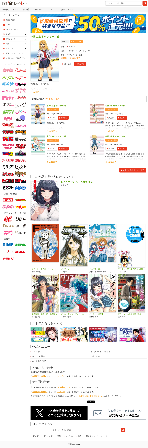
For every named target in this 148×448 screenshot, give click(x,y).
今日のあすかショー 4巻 (115, 136)
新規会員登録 (10, 20)
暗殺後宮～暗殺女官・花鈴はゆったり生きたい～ (45, 314)
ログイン (61, 376)
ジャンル (38, 9)
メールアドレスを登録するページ (88, 396)
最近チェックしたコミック (97, 436)
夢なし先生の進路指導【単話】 (130, 314)
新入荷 (26, 9)
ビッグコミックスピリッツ (79, 51)
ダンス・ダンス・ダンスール (72, 314)
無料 (79, 436)
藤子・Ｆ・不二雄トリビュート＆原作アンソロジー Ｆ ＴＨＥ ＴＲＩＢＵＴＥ (45, 269)
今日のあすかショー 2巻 (115, 106)
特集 (59, 436)
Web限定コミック (10, 9)
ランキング (52, 9)
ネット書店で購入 (39, 361)
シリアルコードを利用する (15, 58)
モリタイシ (72, 46)
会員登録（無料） (39, 376)
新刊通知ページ (63, 387)
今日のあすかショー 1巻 (56, 106)
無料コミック (67, 9)
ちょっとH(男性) (38, 356)
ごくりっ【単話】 (96, 314)
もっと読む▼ (36, 92)
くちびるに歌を (95, 269)
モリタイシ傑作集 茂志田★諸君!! (131, 269)
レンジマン (64, 269)
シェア (82, 401)
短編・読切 (95, 356)
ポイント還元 (77, 41)
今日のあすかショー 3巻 (56, 136)
